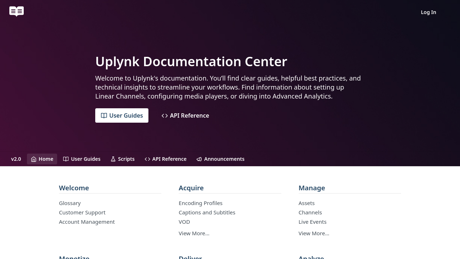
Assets (307, 202)
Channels (310, 212)
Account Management (87, 221)
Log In (428, 12)
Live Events (313, 221)
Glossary (70, 202)
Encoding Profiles (200, 202)
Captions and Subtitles (207, 212)
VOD (184, 221)
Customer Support (82, 212)
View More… (194, 233)
